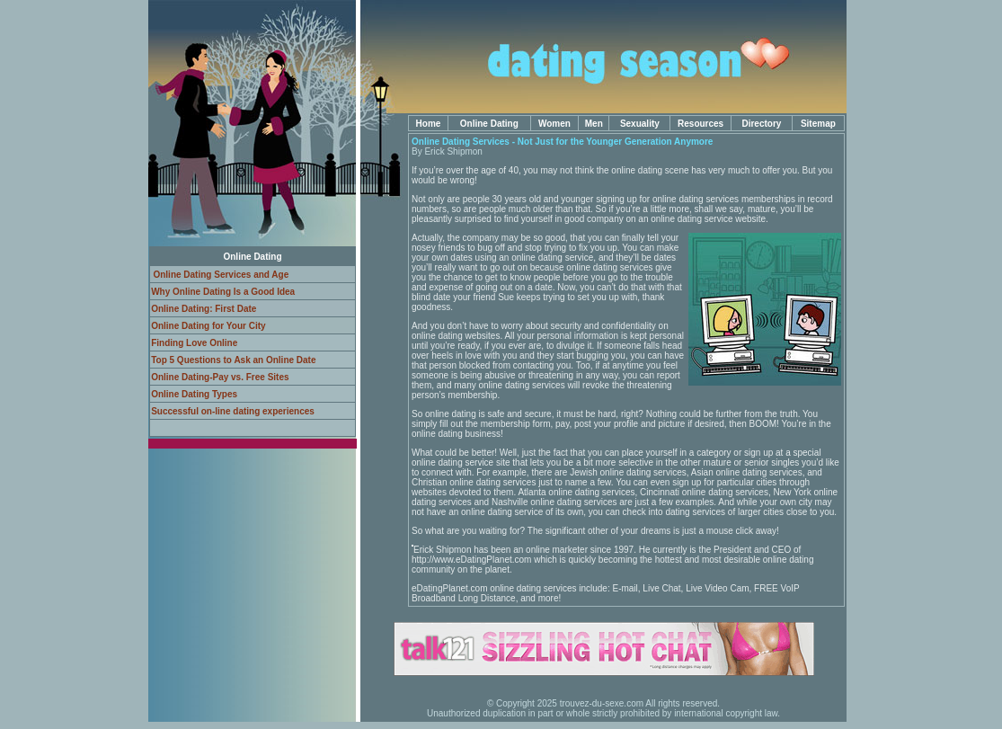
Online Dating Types (194, 394)
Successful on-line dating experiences (233, 411)
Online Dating (489, 124)
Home (428, 124)
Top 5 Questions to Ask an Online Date (233, 360)
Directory (761, 124)
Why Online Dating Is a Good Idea (223, 292)
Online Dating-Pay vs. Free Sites (219, 377)
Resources (700, 124)
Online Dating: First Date (203, 309)
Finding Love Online (194, 343)
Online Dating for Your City (208, 326)
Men (594, 124)
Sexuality (640, 124)
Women (554, 124)
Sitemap (818, 124)
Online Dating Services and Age (220, 275)
